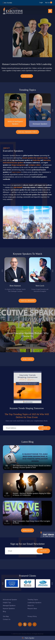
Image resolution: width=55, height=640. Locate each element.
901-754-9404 (8, 3)
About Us (31, 605)
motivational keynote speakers (13, 162)
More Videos (27, 359)
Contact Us (6, 619)
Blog (4, 611)
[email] (24, 550)
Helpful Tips (7, 602)
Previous (2, 110)
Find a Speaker (29, 638)
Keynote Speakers (9, 608)
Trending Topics (33, 600)
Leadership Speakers (34, 602)
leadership (36, 160)
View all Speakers (27, 301)
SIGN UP (43, 551)
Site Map (6, 616)
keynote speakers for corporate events (35, 158)
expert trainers (16, 172)
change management (18, 165)
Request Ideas (32, 608)
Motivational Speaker (10, 600)
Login (41, 2)
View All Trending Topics (27, 132)
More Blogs (27, 530)
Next (53, 110)
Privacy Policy (32, 616)
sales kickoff (18, 187)
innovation (46, 160)
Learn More (27, 76)
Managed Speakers (9, 605)
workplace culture (34, 165)
